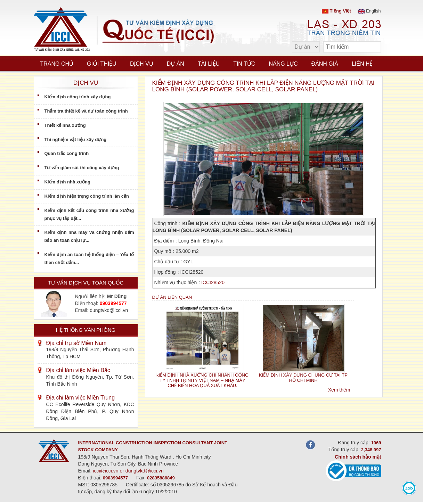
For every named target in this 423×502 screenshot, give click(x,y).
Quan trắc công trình (66, 153)
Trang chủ (57, 64)
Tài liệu (209, 64)
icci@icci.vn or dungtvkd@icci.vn (128, 471)
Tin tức (244, 64)
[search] (372, 47)
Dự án (175, 64)
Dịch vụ (141, 64)
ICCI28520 (213, 282)
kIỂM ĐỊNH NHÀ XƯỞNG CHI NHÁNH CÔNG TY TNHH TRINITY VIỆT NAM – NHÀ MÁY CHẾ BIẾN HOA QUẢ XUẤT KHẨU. (202, 380)
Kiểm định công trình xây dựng (77, 96)
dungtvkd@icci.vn (109, 310)
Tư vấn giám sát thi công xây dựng (81, 167)
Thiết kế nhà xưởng (65, 125)
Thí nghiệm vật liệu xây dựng (75, 139)
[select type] (306, 46)
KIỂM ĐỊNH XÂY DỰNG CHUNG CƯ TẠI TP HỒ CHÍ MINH (303, 377)
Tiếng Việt (336, 11)
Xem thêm (339, 390)
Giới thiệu (101, 64)
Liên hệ (362, 64)
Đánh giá (324, 64)
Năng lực (283, 64)
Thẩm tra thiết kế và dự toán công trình (86, 111)
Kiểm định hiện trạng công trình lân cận (86, 196)
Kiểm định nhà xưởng (67, 181)
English (369, 11)
